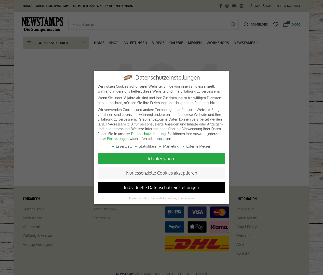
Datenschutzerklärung (148, 134)
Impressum (187, 198)
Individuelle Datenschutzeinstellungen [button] (161, 187)
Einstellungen (118, 139)
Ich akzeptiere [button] (161, 158)
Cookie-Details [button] (138, 198)
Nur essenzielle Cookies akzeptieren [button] (161, 173)
